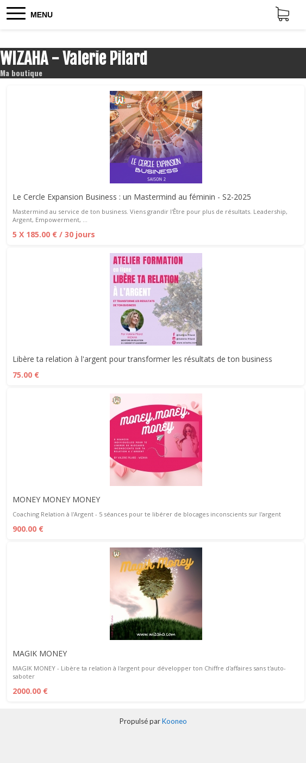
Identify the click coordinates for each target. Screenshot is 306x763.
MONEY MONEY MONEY (56, 499)
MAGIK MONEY (40, 653)
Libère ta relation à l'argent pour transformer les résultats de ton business (142, 359)
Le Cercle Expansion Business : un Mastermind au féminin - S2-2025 (132, 197)
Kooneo (174, 721)
